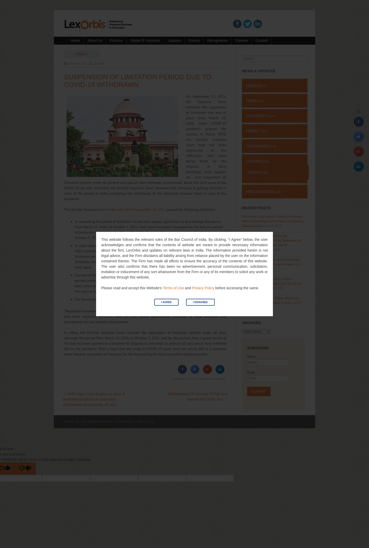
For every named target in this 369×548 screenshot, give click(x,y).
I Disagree (200, 302)
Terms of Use (173, 288)
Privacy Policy (203, 288)
